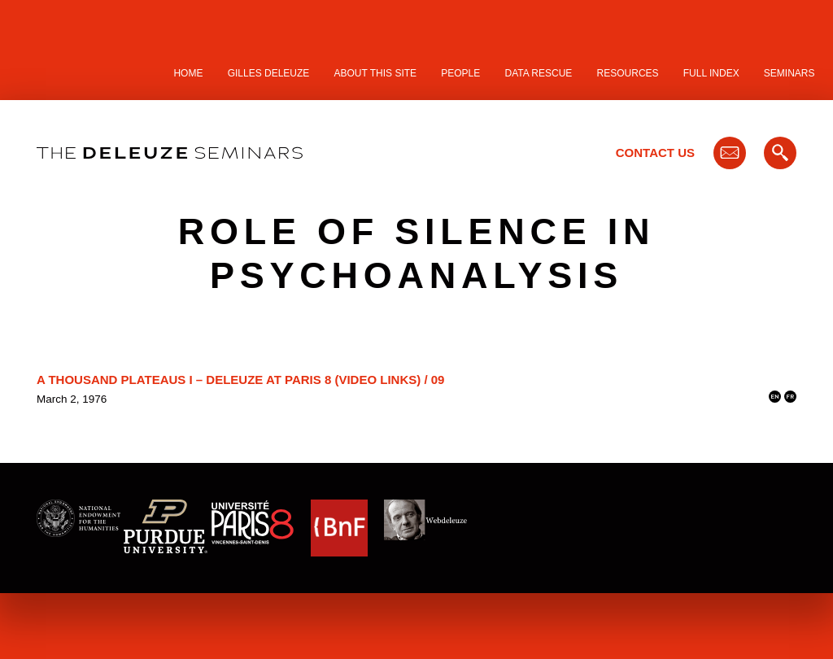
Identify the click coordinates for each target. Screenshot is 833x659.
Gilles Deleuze (269, 73)
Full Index (711, 73)
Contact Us (655, 152)
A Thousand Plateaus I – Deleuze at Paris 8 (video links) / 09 (240, 379)
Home (188, 73)
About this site (375, 73)
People (460, 73)
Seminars (789, 73)
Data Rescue (538, 73)
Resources (628, 73)
